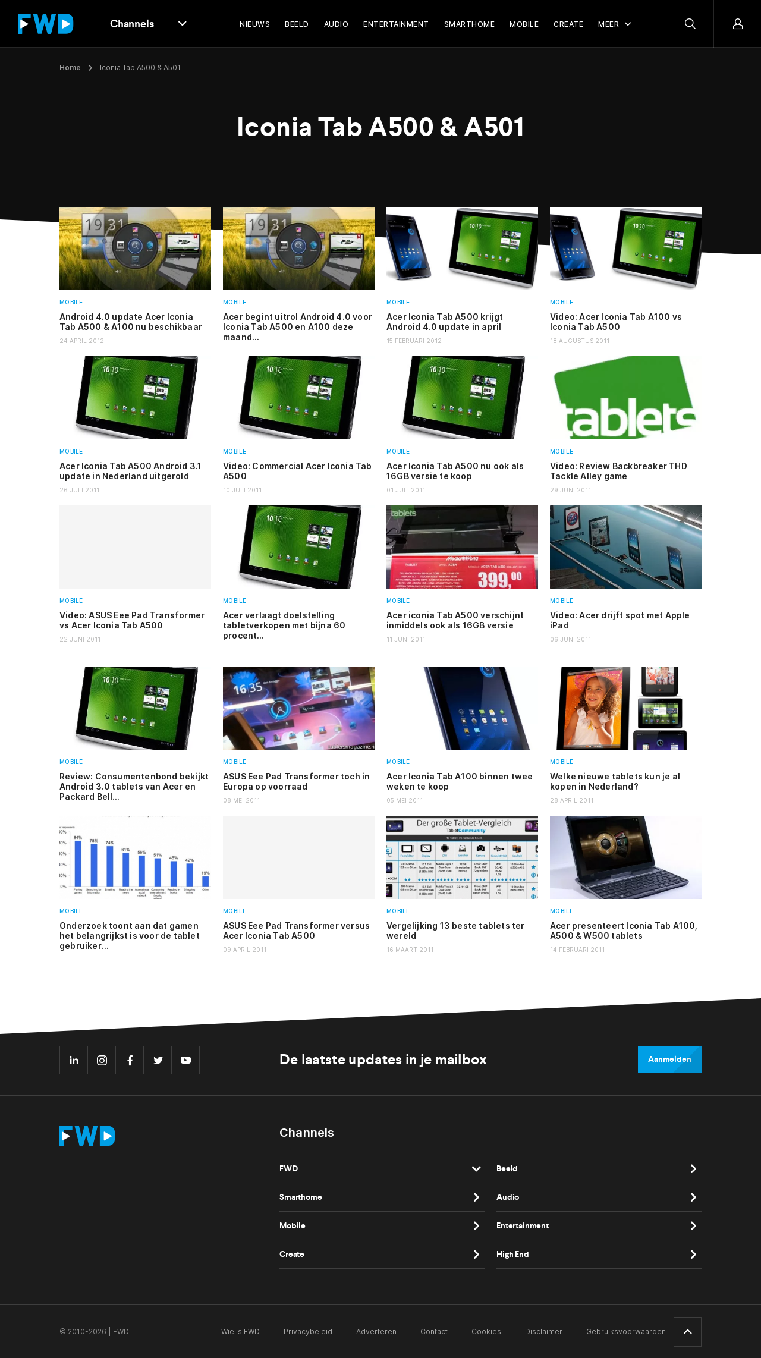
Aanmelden (669, 1059)
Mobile (71, 302)
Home (70, 67)
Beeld (507, 1168)
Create (291, 1254)
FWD (288, 1168)
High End (512, 1254)
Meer (608, 24)
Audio (507, 1197)
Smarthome (300, 1197)
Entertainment (522, 1225)
